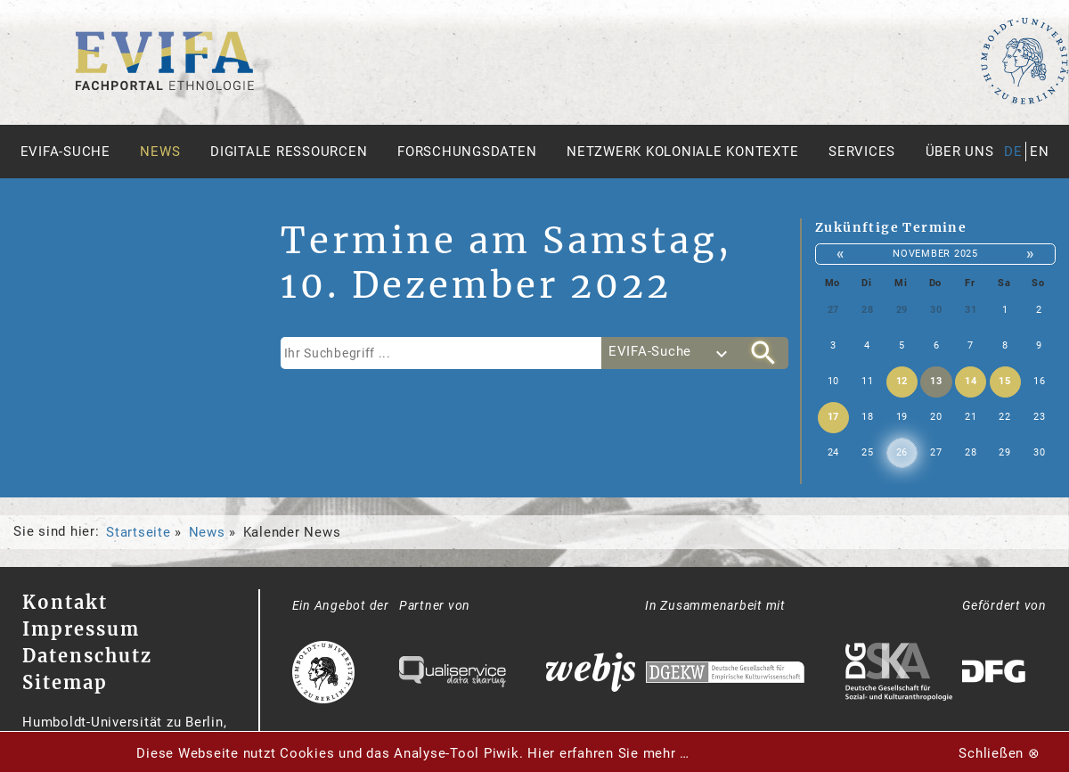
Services (861, 152)
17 (834, 417)
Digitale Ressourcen (288, 152)
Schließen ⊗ (999, 753)
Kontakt (65, 602)
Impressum (81, 629)
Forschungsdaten (466, 152)
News (160, 152)
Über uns (960, 152)
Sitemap (65, 682)
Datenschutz (87, 656)
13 (936, 381)
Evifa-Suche (65, 152)
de (1013, 152)
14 (971, 381)
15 (1005, 381)
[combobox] (670, 353)
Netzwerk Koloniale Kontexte (682, 152)
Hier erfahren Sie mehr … (608, 753)
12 (902, 381)
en (1039, 152)
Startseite (138, 532)
